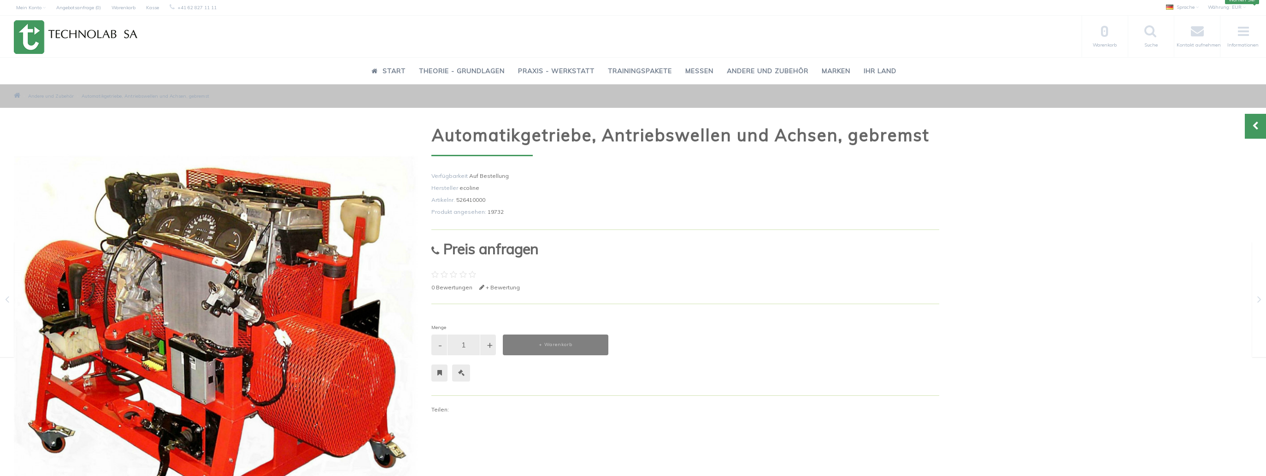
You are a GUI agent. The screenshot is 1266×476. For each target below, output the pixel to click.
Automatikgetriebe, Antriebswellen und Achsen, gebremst (145, 96)
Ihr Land (880, 71)
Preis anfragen (484, 249)
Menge (438, 327)
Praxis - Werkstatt (556, 71)
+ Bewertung (499, 287)
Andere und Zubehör (767, 71)
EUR (1227, 7)
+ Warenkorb (555, 344)
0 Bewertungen (451, 287)
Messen (699, 71)
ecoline (469, 187)
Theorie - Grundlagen (462, 71)
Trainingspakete (640, 71)
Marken (836, 71)
